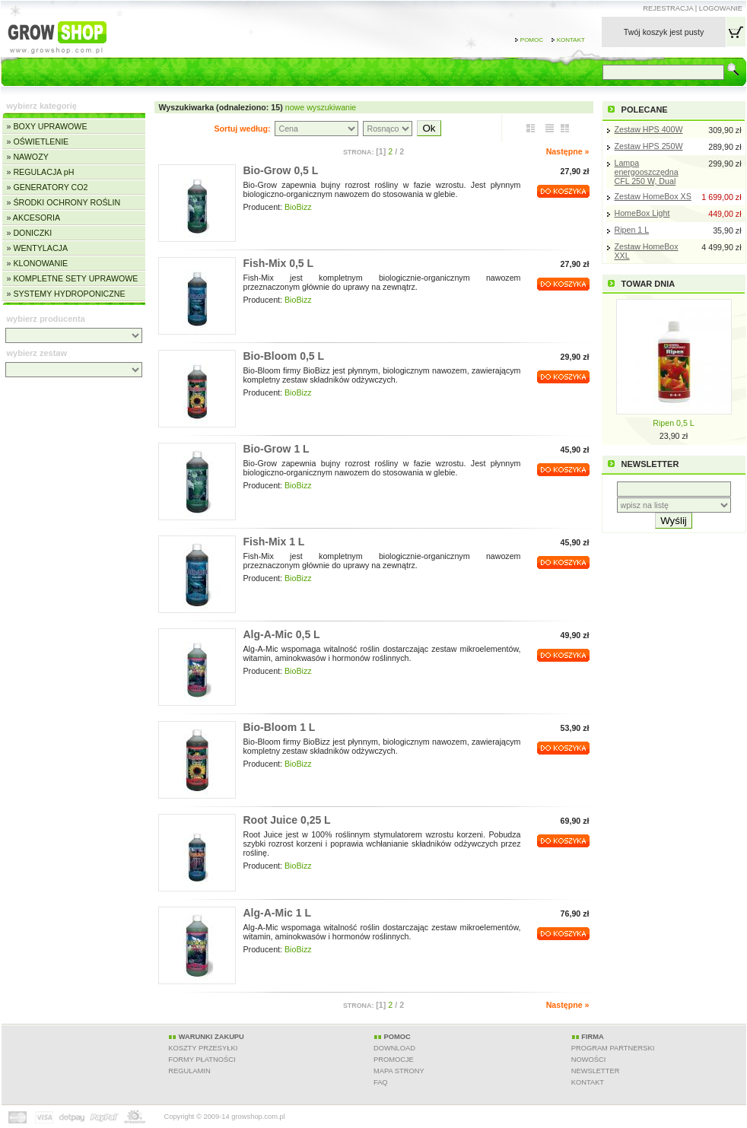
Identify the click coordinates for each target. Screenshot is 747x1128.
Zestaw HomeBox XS (653, 196)
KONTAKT (587, 1082)
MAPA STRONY (399, 1071)
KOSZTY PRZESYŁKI (202, 1048)
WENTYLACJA (40, 248)
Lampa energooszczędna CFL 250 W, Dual (647, 172)
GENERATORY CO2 (50, 187)
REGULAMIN (189, 1071)
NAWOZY (30, 156)
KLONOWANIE (40, 263)
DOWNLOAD (394, 1048)
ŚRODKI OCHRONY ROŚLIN (66, 202)
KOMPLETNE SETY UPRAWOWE (75, 278)
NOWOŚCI (588, 1059)
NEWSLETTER (595, 1071)
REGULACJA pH (43, 171)
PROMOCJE (394, 1059)
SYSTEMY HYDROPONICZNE (69, 293)
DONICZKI (32, 232)
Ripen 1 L (632, 229)
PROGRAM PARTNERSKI (613, 1048)
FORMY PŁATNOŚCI (201, 1059)
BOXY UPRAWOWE (50, 126)
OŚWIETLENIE (40, 141)
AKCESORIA (36, 217)
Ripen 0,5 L (674, 422)
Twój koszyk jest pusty (664, 32)
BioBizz (298, 206)
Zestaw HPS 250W (649, 146)
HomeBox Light (642, 213)
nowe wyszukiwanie (321, 107)
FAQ (381, 1082)
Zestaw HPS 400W (649, 129)
